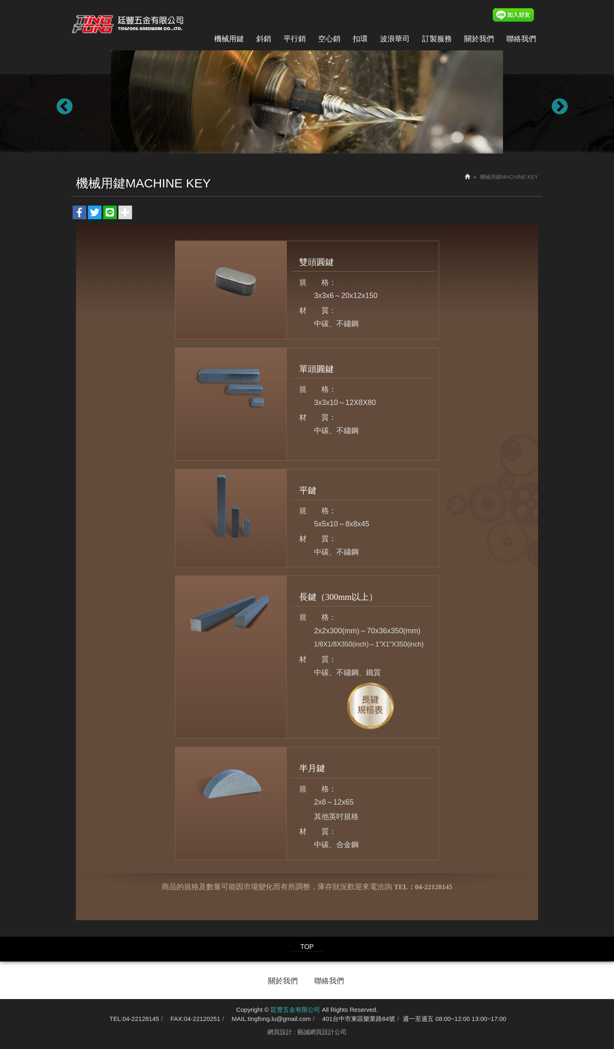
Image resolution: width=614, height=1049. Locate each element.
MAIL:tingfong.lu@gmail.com (271, 1018)
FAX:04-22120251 (195, 1018)
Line (520, 15)
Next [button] (554, 102)
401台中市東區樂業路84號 (358, 1018)
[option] (307, 102)
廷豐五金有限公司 (128, 22)
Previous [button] (59, 102)
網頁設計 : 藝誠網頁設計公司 (307, 1031)
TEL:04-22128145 (134, 1018)
